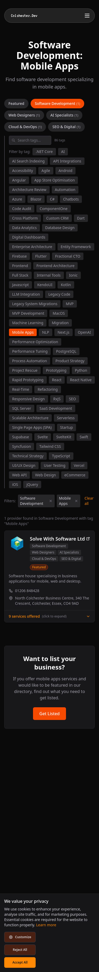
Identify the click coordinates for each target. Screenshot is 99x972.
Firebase (19, 256)
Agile (45, 170)
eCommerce (74, 474)
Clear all (88, 501)
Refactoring (47, 389)
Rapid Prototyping (28, 379)
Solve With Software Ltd (60, 539)
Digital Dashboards (28, 237)
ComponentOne (53, 208)
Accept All (20, 962)
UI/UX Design (23, 465)
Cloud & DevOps (25, 126)
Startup (66, 427)
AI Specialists (64, 115)
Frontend (20, 265)
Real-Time (20, 389)
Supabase (20, 436)
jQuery (32, 484)
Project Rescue (24, 370)
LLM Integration (26, 294)
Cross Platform (25, 218)
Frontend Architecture (55, 265)
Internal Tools (49, 275)
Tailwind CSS (50, 446)
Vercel (79, 465)
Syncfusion (21, 446)
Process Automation (29, 360)
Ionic (73, 275)
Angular (19, 180)
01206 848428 (24, 590)
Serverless (66, 417)
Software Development (57, 103)
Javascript (20, 284)
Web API (19, 474)
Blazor (36, 199)
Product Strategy (69, 360)
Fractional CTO (68, 256)
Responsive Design (28, 398)
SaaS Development (56, 408)
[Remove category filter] (51, 501)
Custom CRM (57, 218)
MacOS (59, 313)
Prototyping (56, 370)
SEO (72, 398)
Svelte (42, 436)
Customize (20, 937)
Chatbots (71, 199)
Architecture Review (29, 189)
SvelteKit (63, 436)
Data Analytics (24, 227)
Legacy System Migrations (34, 303)
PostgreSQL (66, 351)
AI (63, 151)
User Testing (54, 465)
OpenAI (84, 332)
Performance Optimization (35, 341)
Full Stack (20, 275)
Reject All (20, 949)
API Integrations (67, 161)
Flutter (40, 256)
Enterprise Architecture (32, 246)
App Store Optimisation (54, 180)
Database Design (59, 227)
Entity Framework (76, 246)
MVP (70, 303)
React (57, 379)
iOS (15, 484)
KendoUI (44, 284)
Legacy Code (59, 294)
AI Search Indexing (28, 161)
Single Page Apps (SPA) (32, 427)
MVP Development (28, 313)
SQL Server (21, 408)
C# (52, 199)
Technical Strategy (28, 455)
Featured (16, 103)
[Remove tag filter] (76, 501)
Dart (81, 218)
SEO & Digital (66, 126)
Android (65, 170)
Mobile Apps (23, 332)
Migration (60, 322)
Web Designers (24, 115)
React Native (81, 379)
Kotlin (66, 284)
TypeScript (61, 455)
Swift (84, 436)
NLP (45, 332)
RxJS (57, 398)
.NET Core (44, 151)
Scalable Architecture (30, 417)
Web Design (45, 474)
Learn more (46, 924)
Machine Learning (27, 322)
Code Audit (21, 208)
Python (81, 370)
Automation (65, 189)
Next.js (63, 332)
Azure (17, 199)
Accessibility (22, 170)
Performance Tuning (30, 351)
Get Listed (49, 714)
